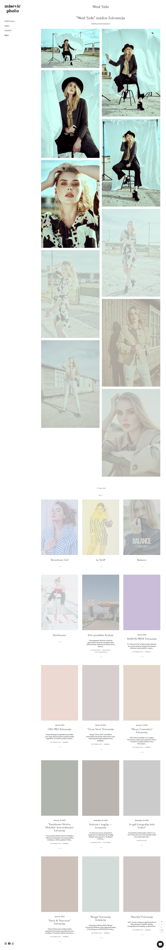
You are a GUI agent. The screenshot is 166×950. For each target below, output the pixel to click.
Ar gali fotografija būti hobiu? (142, 826)
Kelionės (106, 650)
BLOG (7, 35)
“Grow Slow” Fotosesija (101, 729)
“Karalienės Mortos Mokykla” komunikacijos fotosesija (60, 827)
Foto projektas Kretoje (101, 635)
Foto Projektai (101, 652)
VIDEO (7, 26)
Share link (101, 488)
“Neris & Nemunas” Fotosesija (60, 922)
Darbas (148, 652)
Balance (141, 559)
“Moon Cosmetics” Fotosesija (141, 731)
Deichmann (59, 635)
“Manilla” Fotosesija (142, 916)
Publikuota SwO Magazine (100, 23)
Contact (8, 30)
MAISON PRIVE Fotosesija (142, 638)
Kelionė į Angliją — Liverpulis (100, 826)
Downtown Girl (59, 559)
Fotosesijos (138, 652)
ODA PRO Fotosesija (59, 729)
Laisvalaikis (95, 650)
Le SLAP (100, 559)
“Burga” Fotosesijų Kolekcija (101, 918)
